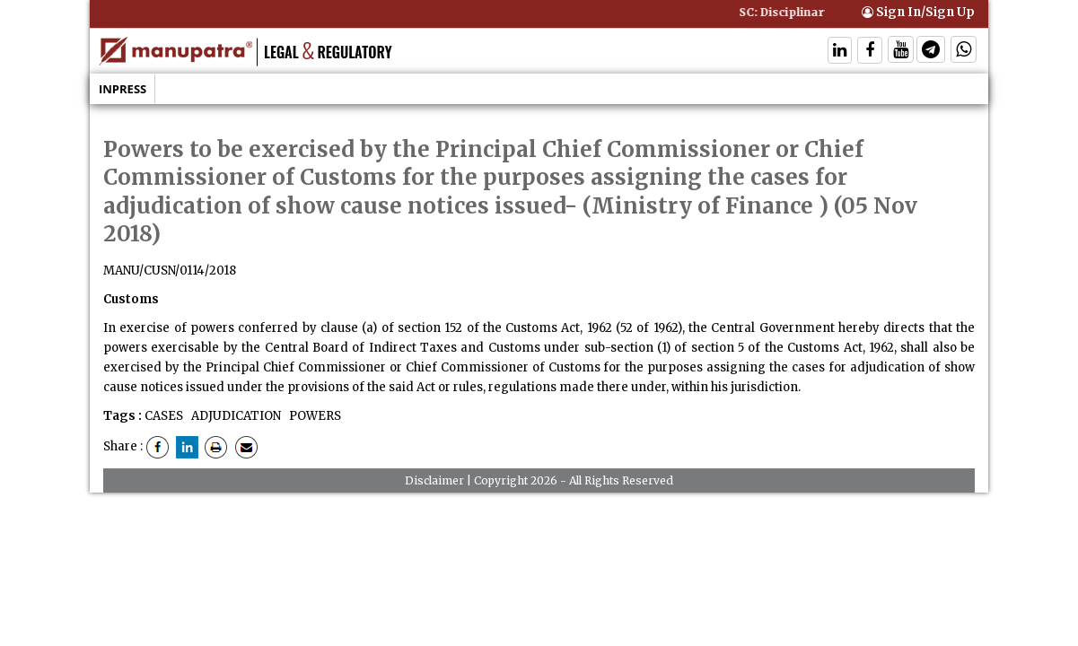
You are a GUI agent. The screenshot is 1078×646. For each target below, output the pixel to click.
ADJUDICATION (234, 415)
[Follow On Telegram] (930, 51)
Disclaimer (434, 480)
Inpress (122, 89)
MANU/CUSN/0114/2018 (169, 270)
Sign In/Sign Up (918, 12)
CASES (164, 415)
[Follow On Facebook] (869, 51)
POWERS (313, 415)
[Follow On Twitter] (901, 51)
